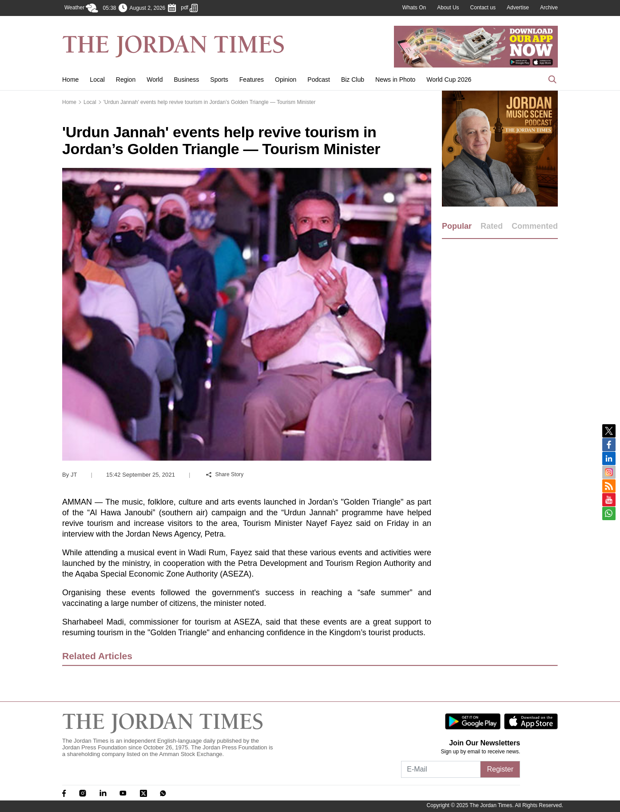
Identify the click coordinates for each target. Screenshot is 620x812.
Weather (81, 8)
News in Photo (395, 79)
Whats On (414, 7)
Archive (549, 7)
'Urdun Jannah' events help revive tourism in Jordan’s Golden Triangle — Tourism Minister (209, 102)
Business (186, 79)
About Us (448, 7)
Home (70, 79)
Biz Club (352, 79)
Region (125, 79)
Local (97, 79)
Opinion (285, 79)
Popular (457, 226)
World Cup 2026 (448, 79)
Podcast (318, 79)
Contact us (483, 7)
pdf (189, 8)
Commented (535, 226)
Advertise (518, 7)
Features (251, 79)
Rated (492, 226)
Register (500, 769)
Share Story (224, 474)
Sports (219, 79)
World (155, 79)
